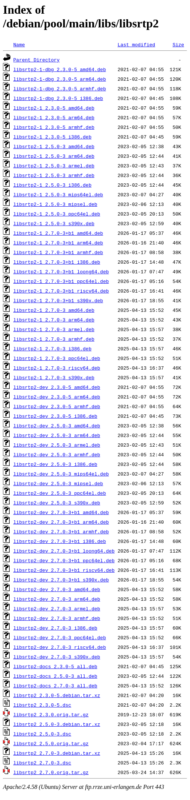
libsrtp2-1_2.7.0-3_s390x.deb (53, 377)
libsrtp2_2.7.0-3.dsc (42, 762)
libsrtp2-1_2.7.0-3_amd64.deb (53, 310)
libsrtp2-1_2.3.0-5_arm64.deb (53, 117)
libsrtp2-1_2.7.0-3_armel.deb (53, 329)
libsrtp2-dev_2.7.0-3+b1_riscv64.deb (64, 570)
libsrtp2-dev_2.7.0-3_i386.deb (55, 627)
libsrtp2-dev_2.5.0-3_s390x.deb (56, 502)
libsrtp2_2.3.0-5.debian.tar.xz (56, 695)
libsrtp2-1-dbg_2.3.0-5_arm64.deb (59, 79)
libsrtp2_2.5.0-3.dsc (42, 733)
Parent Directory (36, 59)
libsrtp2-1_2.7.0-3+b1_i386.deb (56, 262)
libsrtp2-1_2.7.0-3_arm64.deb (53, 319)
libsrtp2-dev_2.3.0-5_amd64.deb (56, 387)
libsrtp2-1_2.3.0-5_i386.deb (52, 136)
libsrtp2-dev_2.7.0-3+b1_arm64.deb (61, 522)
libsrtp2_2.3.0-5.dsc (42, 704)
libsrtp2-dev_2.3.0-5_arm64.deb (56, 396)
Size (178, 44)
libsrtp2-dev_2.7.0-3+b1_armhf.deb (61, 531)
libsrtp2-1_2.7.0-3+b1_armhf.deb (58, 252)
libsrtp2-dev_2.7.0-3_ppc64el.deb (59, 637)
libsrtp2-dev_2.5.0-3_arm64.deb (56, 435)
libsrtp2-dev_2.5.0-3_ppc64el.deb (59, 493)
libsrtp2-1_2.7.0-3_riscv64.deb (56, 367)
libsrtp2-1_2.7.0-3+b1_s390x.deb (58, 300)
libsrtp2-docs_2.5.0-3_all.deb (55, 676)
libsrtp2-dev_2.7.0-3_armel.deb (56, 608)
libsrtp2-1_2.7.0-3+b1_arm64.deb (58, 242)
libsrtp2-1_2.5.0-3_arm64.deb (53, 156)
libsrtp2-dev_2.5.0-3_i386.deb (55, 464)
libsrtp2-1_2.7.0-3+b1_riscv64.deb (61, 290)
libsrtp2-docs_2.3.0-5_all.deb (55, 666)
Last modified (136, 44)
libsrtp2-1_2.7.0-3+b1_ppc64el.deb (61, 281)
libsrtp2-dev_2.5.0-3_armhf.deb (56, 454)
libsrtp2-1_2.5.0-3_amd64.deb (53, 146)
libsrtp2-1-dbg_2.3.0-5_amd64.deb (59, 69)
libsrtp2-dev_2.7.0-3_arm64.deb (56, 599)
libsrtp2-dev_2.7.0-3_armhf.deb (56, 618)
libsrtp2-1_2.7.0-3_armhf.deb (53, 339)
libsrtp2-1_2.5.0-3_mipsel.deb (55, 204)
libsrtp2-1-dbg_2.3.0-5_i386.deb (58, 98)
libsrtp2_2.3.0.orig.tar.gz (51, 714)
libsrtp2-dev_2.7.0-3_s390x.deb (56, 656)
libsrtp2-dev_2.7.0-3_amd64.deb (56, 589)
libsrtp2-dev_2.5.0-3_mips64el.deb (61, 473)
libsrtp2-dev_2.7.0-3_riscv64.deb (59, 647)
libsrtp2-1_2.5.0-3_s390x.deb (53, 223)
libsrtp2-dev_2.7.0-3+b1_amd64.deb (61, 512)
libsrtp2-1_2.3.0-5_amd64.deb (53, 107)
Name (19, 44)
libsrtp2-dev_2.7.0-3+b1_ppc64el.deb (64, 560)
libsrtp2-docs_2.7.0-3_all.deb (55, 685)
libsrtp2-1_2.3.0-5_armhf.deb (53, 127)
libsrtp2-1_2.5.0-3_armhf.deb (53, 175)
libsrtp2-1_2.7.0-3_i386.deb (52, 348)
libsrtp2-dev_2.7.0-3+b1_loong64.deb (64, 550)
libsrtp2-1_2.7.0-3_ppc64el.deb (56, 358)
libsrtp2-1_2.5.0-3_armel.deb (53, 165)
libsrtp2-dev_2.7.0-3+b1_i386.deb (59, 541)
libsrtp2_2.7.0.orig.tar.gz (51, 772)
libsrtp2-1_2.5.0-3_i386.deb (52, 184)
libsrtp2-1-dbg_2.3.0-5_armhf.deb (59, 88)
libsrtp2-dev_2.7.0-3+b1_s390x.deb (61, 579)
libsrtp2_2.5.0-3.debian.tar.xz (56, 724)
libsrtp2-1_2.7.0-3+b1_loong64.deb (61, 271)
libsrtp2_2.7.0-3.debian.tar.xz (56, 753)
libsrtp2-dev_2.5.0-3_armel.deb (56, 444)
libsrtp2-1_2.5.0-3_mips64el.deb (58, 194)
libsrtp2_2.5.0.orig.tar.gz (51, 743)
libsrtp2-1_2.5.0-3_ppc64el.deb (56, 213)
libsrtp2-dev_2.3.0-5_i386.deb (55, 416)
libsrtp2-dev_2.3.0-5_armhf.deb (56, 406)
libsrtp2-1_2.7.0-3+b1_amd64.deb (58, 233)
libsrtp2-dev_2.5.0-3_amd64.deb (56, 425)
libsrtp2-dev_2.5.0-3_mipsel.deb (58, 483)
